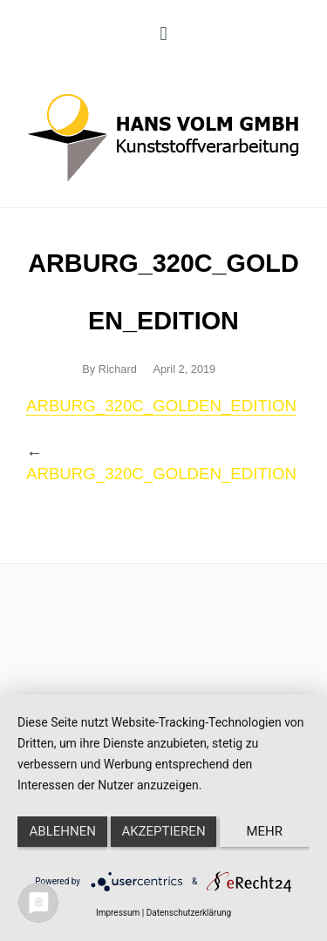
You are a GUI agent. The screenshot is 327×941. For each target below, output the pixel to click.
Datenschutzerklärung (188, 912)
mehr (265, 831)
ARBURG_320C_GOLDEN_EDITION (161, 405)
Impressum (118, 912)
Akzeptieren (163, 831)
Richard (118, 369)
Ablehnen (63, 831)
